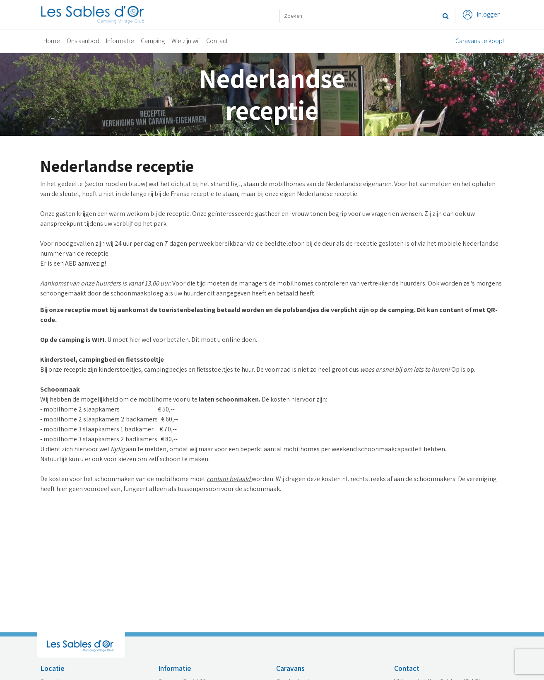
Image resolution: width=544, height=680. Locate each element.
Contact (217, 40)
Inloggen (482, 15)
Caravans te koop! (479, 40)
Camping (153, 40)
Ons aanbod (83, 40)
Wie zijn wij (185, 40)
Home (51, 40)
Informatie (120, 40)
